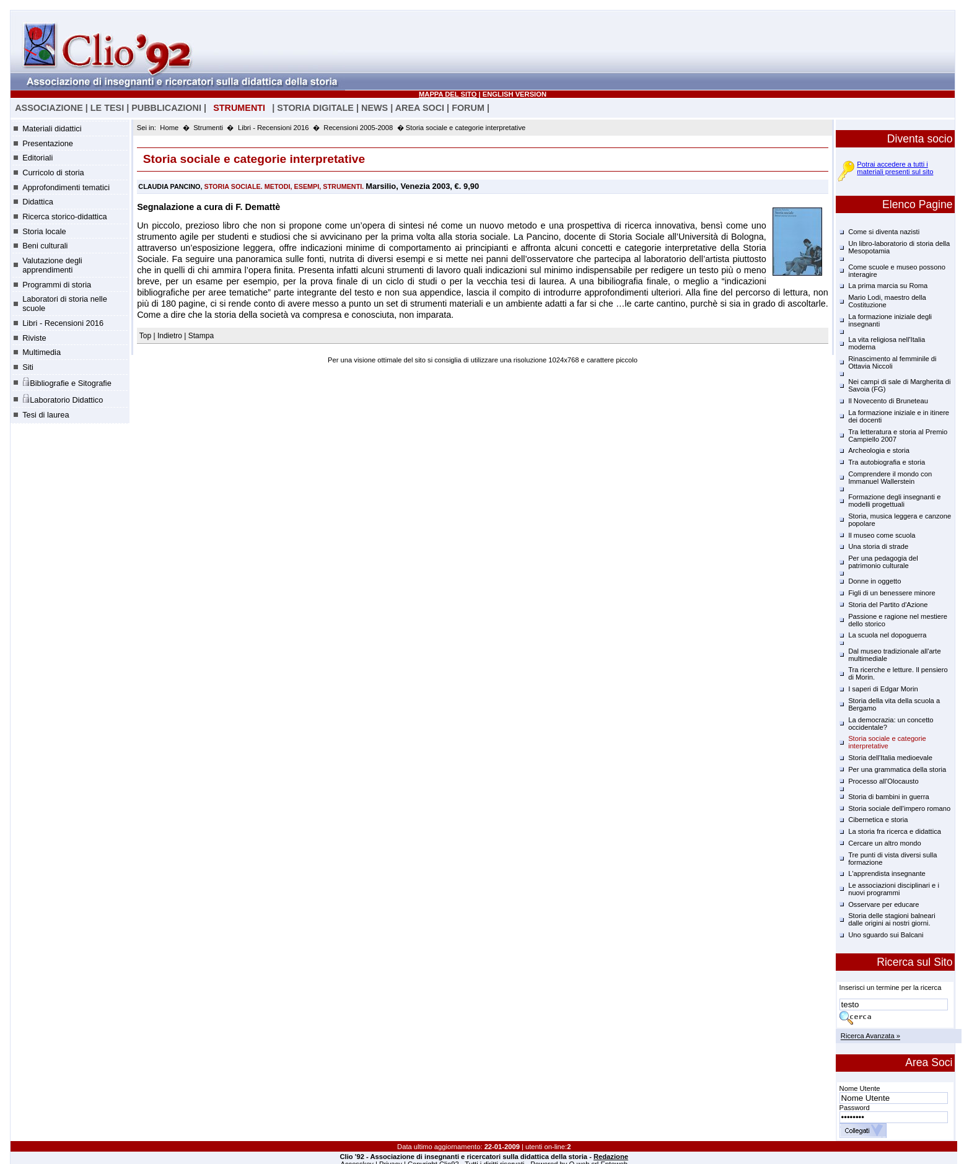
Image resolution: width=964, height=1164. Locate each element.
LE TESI (107, 108)
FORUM (468, 108)
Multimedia (41, 352)
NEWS (374, 108)
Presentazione (47, 143)
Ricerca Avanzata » (870, 1036)
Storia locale (44, 231)
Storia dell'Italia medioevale (890, 757)
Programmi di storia (56, 284)
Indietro (169, 335)
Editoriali (37, 157)
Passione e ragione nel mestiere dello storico (897, 620)
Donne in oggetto (874, 581)
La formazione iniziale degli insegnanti (890, 320)
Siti (27, 367)
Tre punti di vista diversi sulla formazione (892, 858)
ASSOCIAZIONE (49, 108)
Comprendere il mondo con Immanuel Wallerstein (890, 477)
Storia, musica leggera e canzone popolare (899, 519)
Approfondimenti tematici (66, 187)
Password (854, 1107)
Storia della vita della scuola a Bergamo (894, 704)
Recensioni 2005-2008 (358, 127)
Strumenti (208, 127)
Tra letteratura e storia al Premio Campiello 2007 (897, 435)
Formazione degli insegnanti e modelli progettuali (894, 500)
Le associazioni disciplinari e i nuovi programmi (893, 889)
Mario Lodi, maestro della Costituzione (887, 301)
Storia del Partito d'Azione (887, 604)
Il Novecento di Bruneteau (888, 401)
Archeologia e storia (878, 450)
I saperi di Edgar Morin (883, 689)
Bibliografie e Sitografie (67, 382)
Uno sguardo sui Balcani (885, 935)
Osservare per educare (883, 904)
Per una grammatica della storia (897, 769)
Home (169, 127)
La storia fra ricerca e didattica (894, 831)
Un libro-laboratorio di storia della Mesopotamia (899, 247)
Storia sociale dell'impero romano (899, 808)
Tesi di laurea (45, 414)
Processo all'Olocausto (883, 781)
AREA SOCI (419, 108)
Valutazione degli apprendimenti (52, 265)
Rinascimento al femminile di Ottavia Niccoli (892, 362)
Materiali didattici (51, 128)
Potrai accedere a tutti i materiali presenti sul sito (895, 167)
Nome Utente (859, 1088)
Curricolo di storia (53, 172)
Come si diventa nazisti (883, 231)
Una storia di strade (878, 546)
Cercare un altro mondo (884, 843)
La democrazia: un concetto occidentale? (890, 723)
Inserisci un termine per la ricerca (890, 987)
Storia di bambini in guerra (888, 796)
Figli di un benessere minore (892, 593)
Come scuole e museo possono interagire (896, 270)
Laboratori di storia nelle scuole (64, 303)
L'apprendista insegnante (887, 873)
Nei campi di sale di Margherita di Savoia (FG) (899, 385)
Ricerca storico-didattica (64, 216)
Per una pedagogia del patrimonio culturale (883, 561)
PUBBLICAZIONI (166, 108)
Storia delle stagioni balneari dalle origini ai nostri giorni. (892, 919)
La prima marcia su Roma (887, 285)
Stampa (201, 335)
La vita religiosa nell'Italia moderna (886, 343)
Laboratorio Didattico (62, 399)
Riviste (34, 338)
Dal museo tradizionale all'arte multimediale (894, 654)
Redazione (611, 1156)
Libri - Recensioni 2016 (62, 323)
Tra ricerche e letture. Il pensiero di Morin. (898, 673)
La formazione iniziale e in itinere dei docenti (898, 416)
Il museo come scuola (881, 535)
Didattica (37, 201)
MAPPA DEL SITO (447, 94)
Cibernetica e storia (878, 819)
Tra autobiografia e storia (886, 462)
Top (146, 335)
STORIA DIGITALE (315, 108)
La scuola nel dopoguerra (887, 635)
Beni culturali (45, 245)
